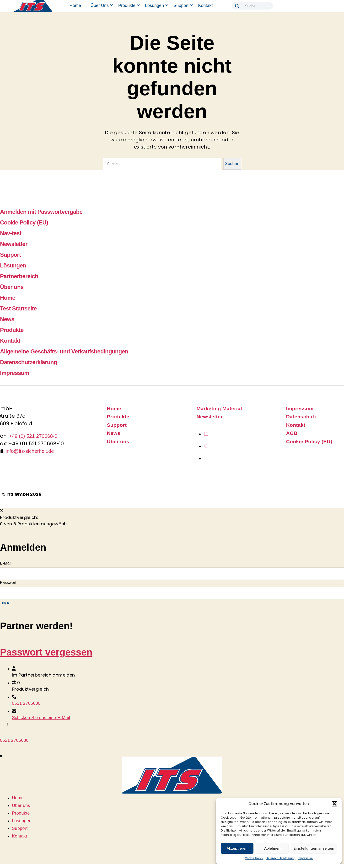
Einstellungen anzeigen (314, 848)
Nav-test (10, 233)
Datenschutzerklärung (280, 858)
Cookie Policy (254, 858)
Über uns (100, 5)
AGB (292, 433)
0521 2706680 (26, 703)
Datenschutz (301, 416)
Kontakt (205, 5)
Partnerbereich (19, 276)
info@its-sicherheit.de (30, 451)
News (7, 319)
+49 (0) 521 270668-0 (33, 436)
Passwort (8, 583)
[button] (334, 803)
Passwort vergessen (46, 652)
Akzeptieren (237, 848)
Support (180, 5)
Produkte (126, 5)
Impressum (305, 858)
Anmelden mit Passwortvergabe (41, 211)
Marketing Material (219, 408)
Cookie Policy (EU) (24, 222)
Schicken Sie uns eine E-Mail (41, 717)
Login (5, 603)
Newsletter (13, 244)
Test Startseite (18, 308)
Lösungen (154, 5)
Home (75, 5)
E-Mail (5, 563)
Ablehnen (272, 848)
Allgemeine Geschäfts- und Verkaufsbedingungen (64, 351)
